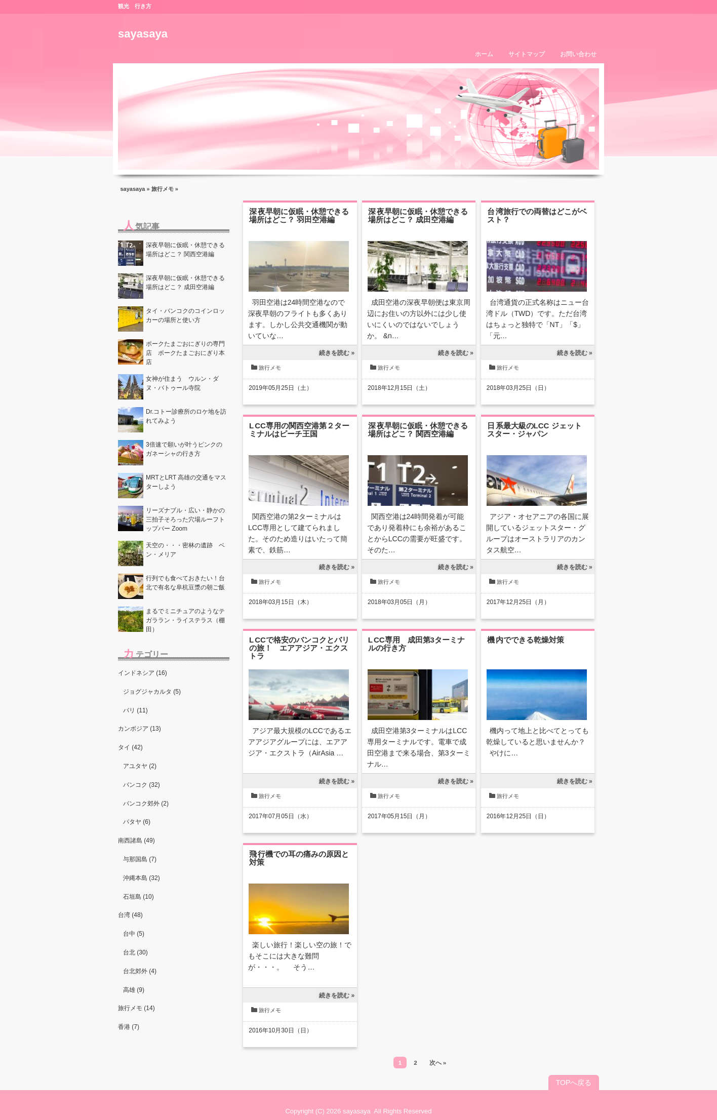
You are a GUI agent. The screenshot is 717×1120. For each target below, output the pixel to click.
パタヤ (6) (136, 821)
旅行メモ (162, 189)
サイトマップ (526, 54)
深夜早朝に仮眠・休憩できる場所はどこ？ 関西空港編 (418, 429)
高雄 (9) (133, 989)
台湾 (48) (130, 914)
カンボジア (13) (139, 728)
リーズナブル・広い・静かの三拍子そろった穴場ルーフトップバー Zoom (185, 519)
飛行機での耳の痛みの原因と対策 (299, 858)
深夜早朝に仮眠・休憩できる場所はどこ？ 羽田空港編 (299, 215)
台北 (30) (135, 952)
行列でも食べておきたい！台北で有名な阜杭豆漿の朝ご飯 (185, 583)
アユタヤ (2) (139, 766)
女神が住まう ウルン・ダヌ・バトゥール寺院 (182, 383)
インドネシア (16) (142, 672)
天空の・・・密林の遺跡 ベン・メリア (185, 550)
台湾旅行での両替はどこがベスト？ (537, 215)
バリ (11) (135, 710)
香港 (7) (128, 1026)
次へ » (438, 1062)
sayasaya (143, 33)
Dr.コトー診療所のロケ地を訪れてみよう (186, 416)
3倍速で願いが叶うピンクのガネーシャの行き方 (184, 449)
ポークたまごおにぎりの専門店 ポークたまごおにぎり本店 (185, 353)
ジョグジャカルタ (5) (152, 691)
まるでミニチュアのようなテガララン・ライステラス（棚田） (185, 620)
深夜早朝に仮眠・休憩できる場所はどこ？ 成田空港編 (418, 215)
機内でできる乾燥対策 (525, 639)
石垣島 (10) (138, 896)
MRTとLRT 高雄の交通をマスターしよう (186, 482)
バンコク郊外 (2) (146, 803)
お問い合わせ (578, 54)
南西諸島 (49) (136, 840)
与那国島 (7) (139, 859)
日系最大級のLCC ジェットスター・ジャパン (534, 429)
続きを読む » (336, 352)
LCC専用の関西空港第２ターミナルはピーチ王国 (299, 429)
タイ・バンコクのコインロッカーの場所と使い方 (185, 315)
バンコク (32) (141, 784)
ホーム (484, 54)
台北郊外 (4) (139, 971)
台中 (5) (133, 933)
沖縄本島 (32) (141, 878)
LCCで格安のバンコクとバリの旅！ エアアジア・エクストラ (299, 647)
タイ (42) (130, 747)
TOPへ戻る (574, 1082)
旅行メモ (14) (136, 1008)
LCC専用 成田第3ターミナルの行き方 (416, 643)
